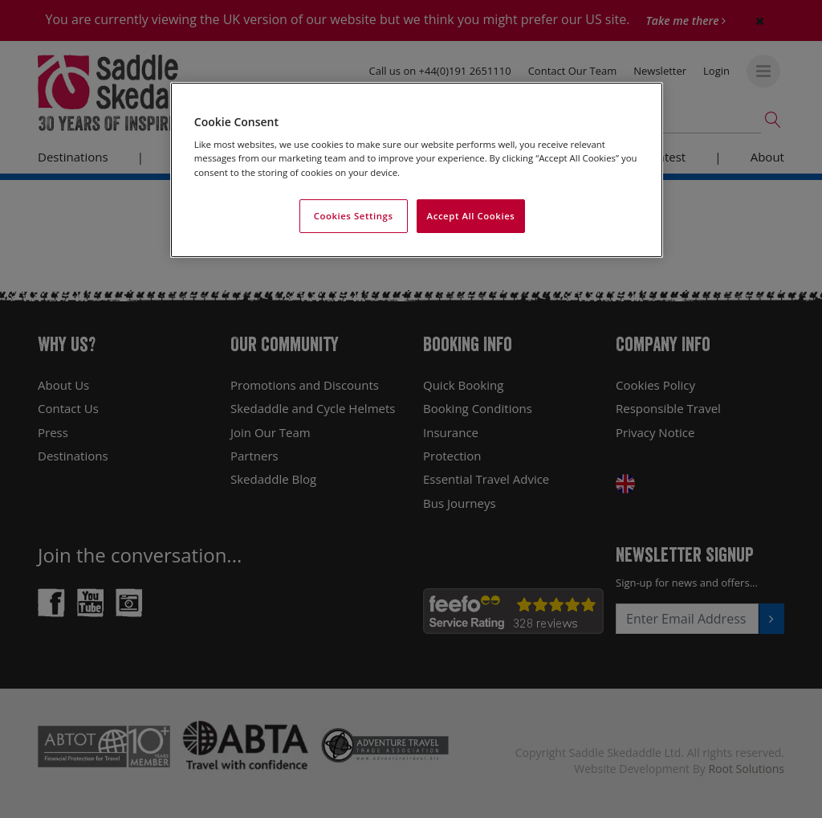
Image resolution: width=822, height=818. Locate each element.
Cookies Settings (353, 216)
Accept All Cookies (471, 216)
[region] (416, 170)
